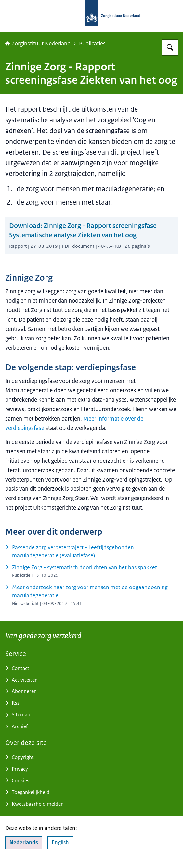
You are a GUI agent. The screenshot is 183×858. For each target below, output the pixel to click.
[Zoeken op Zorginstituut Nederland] (170, 47)
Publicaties (92, 43)
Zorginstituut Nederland (38, 43)
